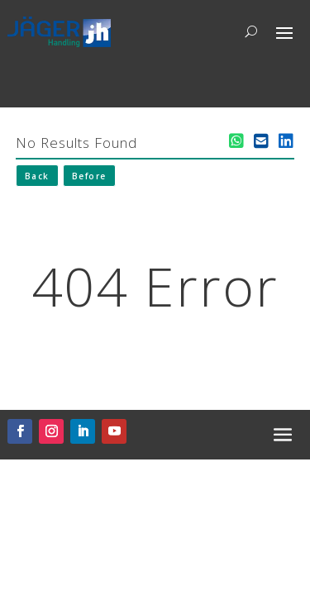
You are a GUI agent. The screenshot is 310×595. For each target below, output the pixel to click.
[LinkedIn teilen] (286, 141)
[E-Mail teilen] (261, 141)
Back (37, 176)
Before (89, 176)
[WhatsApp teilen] (236, 141)
